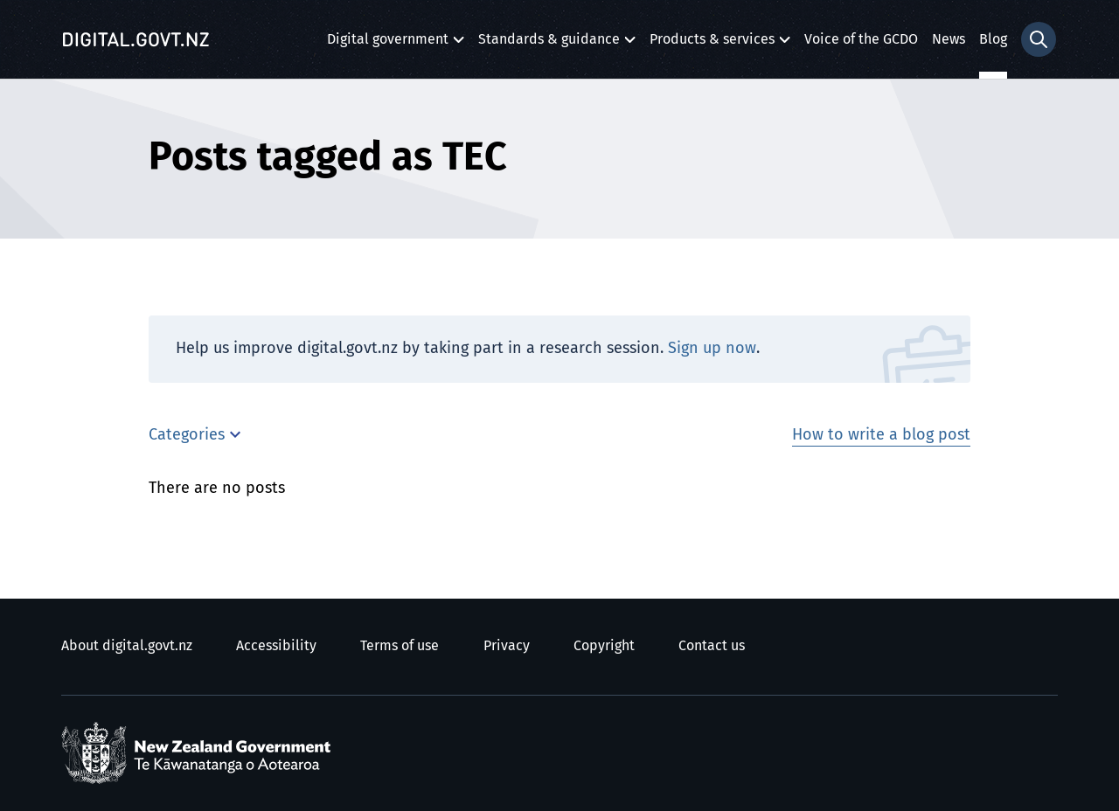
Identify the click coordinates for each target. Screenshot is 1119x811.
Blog (993, 39)
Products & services (712, 44)
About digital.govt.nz (126, 646)
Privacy (506, 646)
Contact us (711, 646)
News (948, 39)
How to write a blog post (881, 435)
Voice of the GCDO (861, 39)
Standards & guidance (549, 44)
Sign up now (712, 349)
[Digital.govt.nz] (135, 39)
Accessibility (276, 646)
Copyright (604, 646)
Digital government (387, 44)
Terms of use (399, 646)
